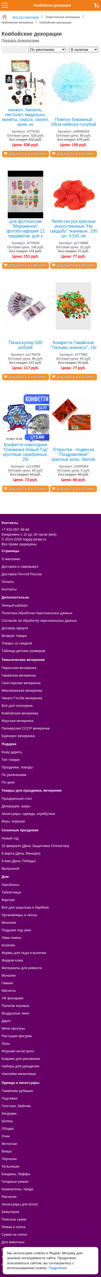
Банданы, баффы (16, 1174)
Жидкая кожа (12, 960)
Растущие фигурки (17, 1036)
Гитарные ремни (15, 1181)
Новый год (10, 838)
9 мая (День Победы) (19, 861)
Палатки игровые (16, 1006)
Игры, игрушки (13, 821)
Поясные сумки (14, 1219)
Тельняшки (10, 1166)
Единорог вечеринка (18, 736)
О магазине (11, 559)
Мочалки (9, 975)
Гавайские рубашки (17, 1091)
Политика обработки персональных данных (37, 613)
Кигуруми (9, 1113)
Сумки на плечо (14, 1234)
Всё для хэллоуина (17, 706)
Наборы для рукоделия (20, 1066)
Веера (7, 1151)
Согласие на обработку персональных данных (39, 621)
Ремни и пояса (13, 1227)
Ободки (8, 1129)
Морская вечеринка (17, 721)
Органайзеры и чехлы (19, 915)
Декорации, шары (16, 806)
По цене (8, 782)
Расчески (9, 1197)
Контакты (9, 589)
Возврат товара (14, 636)
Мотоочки (9, 1144)
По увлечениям (14, 775)
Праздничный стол (17, 799)
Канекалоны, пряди (17, 1189)
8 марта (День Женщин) (21, 853)
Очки (6, 1136)
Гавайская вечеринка (19, 675)
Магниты (9, 991)
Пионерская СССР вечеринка (26, 728)
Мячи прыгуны (13, 1028)
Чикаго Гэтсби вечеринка (22, 698)
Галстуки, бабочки (16, 1106)
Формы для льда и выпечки (24, 953)
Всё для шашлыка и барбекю (25, 907)
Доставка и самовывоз (20, 566)
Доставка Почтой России (22, 574)
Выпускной (10, 868)
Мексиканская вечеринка (22, 690)
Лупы (6, 1043)
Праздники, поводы (17, 767)
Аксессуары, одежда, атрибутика (28, 814)
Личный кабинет (15, 605)
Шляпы (7, 1121)
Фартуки (8, 900)
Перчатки (9, 1159)
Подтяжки (10, 1098)
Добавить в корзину (27, 154)
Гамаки (7, 983)
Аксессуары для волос (20, 1204)
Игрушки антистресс (18, 1051)
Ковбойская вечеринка (20, 713)
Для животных (13, 1242)
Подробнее (58, 1268)
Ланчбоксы (10, 885)
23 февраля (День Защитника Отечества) (35, 846)
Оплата (8, 582)
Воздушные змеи (15, 1013)
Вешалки (9, 922)
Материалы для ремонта (22, 968)
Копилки (8, 945)
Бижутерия (10, 1212)
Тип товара (11, 760)
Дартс (6, 1021)
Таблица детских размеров (23, 651)
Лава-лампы (12, 938)
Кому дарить (12, 752)
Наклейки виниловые (19, 1074)
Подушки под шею (16, 930)
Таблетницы (11, 892)
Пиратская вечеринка (19, 668)
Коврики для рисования (21, 1059)
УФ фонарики (12, 998)
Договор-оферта (15, 628)
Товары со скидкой (17, 643)
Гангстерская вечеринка (21, 683)
